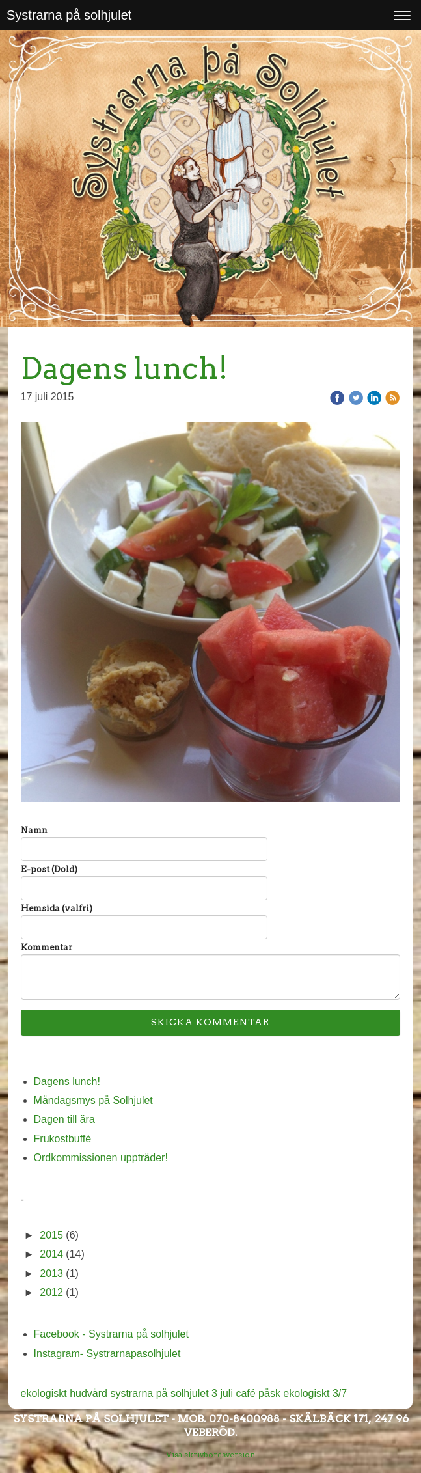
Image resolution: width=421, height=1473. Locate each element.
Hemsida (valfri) (56, 908)
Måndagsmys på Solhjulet (93, 1100)
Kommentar (46, 947)
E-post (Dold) (49, 869)
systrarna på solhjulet (160, 1393)
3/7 (340, 1393)
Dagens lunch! (67, 1081)
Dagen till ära (64, 1119)
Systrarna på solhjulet (69, 15)
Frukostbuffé (63, 1138)
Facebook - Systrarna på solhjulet (111, 1334)
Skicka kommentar (210, 1022)
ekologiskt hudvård (66, 1393)
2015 (51, 1235)
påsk (270, 1393)
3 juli (223, 1393)
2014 (51, 1254)
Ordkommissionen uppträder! (101, 1157)
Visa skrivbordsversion (210, 1454)
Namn (34, 830)
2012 (51, 1292)
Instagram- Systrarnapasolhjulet (107, 1353)
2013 (51, 1273)
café (247, 1393)
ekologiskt (308, 1393)
